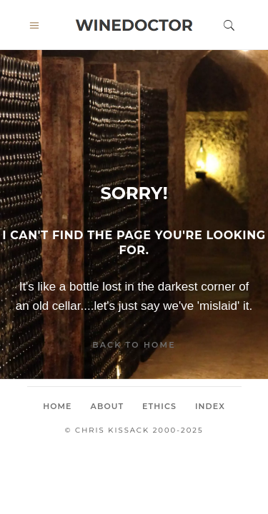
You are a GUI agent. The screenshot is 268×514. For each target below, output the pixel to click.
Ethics (159, 406)
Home (57, 406)
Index (210, 406)
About (107, 406)
